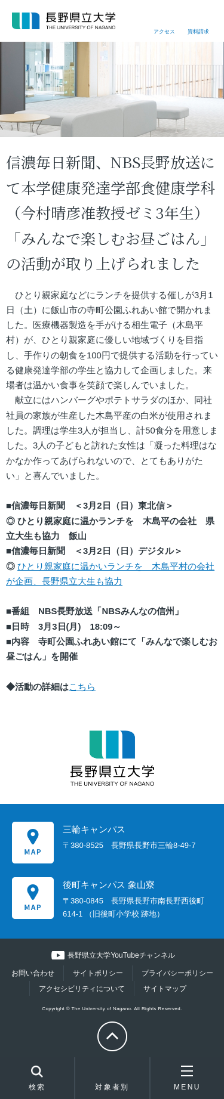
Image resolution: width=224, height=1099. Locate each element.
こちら (82, 687)
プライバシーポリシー (177, 973)
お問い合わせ (32, 973)
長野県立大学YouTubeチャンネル (120, 955)
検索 (37, 1079)
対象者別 (112, 1081)
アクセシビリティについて (82, 989)
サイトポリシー (98, 973)
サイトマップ (164, 989)
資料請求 (198, 32)
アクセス (164, 32)
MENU (187, 1078)
